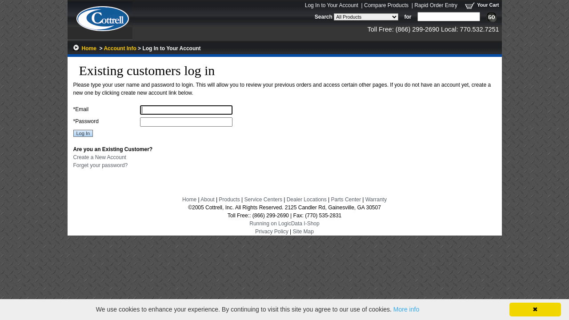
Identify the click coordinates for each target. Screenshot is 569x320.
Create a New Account (99, 157)
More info (406, 309)
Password (86, 121)
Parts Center (346, 199)
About (207, 199)
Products (229, 199)
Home (89, 48)
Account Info (120, 48)
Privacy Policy (272, 231)
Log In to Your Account (331, 5)
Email (81, 109)
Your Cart (488, 5)
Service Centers (263, 199)
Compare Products (386, 5)
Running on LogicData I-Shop (284, 223)
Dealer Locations (307, 199)
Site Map (303, 231)
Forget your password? (100, 165)
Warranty (376, 199)
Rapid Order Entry (435, 5)
